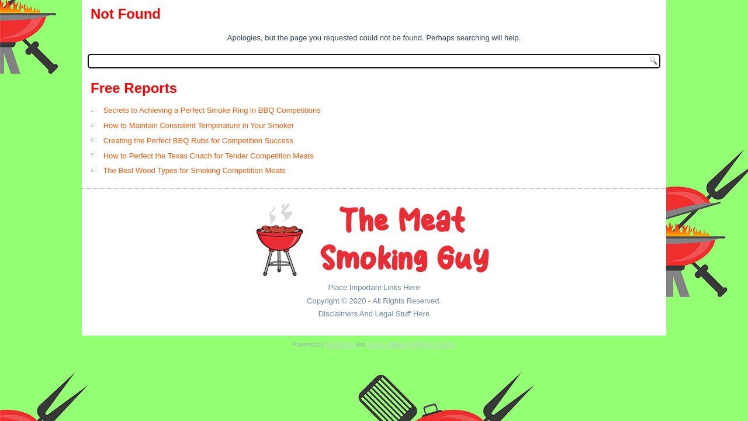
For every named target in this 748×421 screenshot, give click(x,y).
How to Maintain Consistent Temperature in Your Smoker (198, 125)
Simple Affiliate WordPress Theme (411, 344)
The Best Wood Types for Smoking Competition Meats (194, 170)
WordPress (339, 344)
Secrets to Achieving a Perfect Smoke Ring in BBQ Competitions (212, 110)
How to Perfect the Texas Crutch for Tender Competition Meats (208, 155)
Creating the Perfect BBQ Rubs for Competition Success (198, 140)
